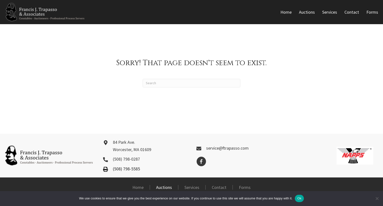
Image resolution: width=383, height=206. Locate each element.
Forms (245, 187)
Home (138, 187)
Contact (219, 187)
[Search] (191, 83)
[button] (201, 161)
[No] (376, 198)
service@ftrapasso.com (227, 148)
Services (191, 187)
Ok (299, 198)
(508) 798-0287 (126, 159)
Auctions (164, 187)
